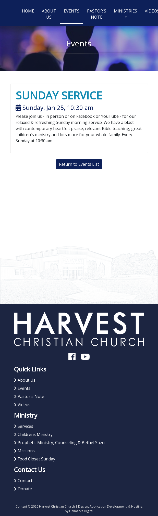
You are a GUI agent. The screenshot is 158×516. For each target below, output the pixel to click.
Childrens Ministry (33, 434)
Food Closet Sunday (34, 459)
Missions (24, 451)
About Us (49, 14)
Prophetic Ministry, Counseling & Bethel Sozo (59, 442)
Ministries (125, 11)
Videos (22, 404)
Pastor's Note (96, 14)
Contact (23, 480)
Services (23, 426)
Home (30, 11)
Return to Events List (79, 164)
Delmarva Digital (81, 511)
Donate (23, 489)
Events (71, 11)
